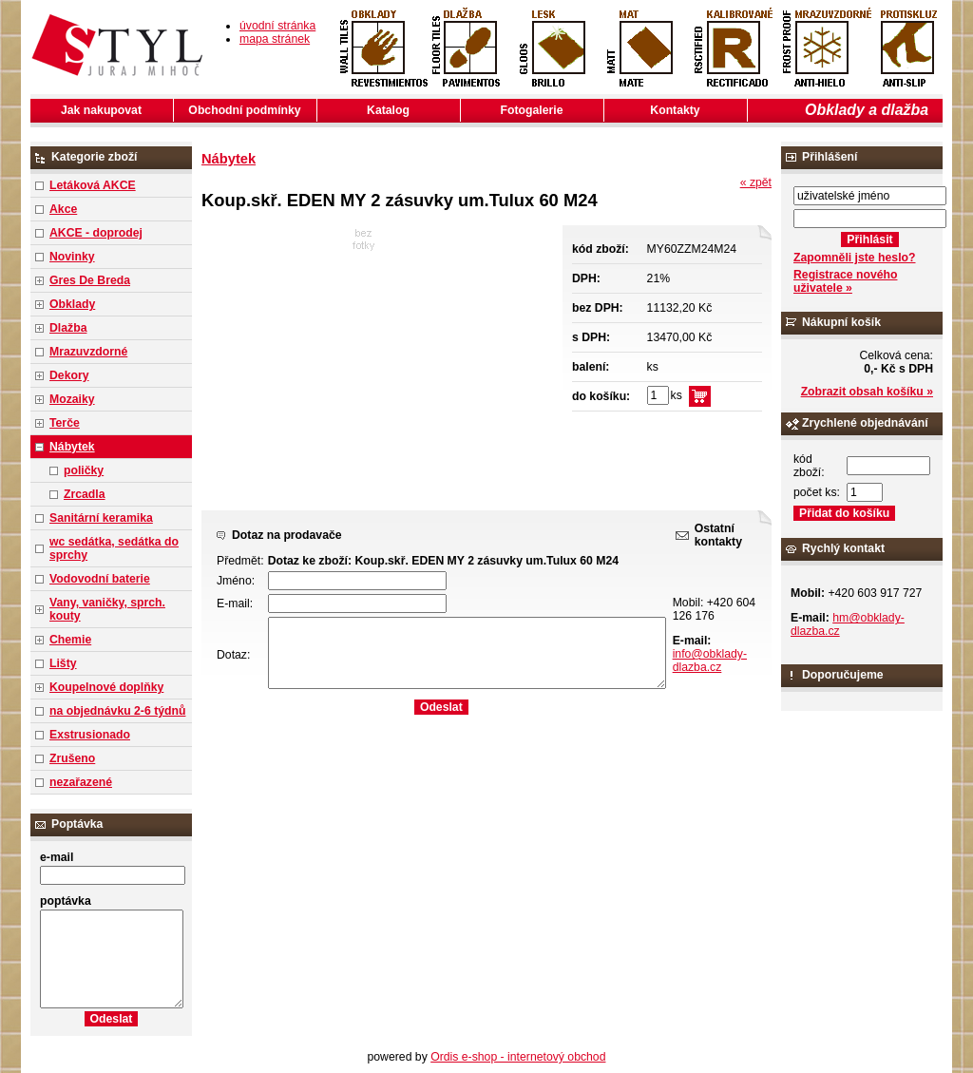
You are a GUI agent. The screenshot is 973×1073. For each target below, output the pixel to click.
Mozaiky (72, 399)
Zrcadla (84, 494)
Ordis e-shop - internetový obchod (517, 1056)
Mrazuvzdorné (88, 351)
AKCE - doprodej (96, 233)
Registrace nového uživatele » (845, 281)
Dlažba (67, 328)
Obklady (72, 304)
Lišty (63, 663)
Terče (64, 423)
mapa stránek (274, 39)
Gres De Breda (89, 280)
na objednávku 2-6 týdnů (117, 711)
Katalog (388, 110)
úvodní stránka (277, 25)
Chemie (70, 639)
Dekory (68, 375)
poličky (84, 470)
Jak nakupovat (101, 110)
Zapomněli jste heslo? (854, 257)
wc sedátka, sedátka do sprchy (114, 548)
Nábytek (72, 446)
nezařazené (80, 782)
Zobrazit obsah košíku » (867, 391)
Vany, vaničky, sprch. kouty (107, 609)
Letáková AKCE (92, 185)
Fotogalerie (532, 110)
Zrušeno (72, 758)
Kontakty (674, 110)
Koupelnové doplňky (106, 687)
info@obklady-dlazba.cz (710, 660)
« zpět (756, 182)
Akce (63, 209)
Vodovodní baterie (99, 578)
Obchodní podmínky (244, 110)
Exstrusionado (89, 734)
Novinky (72, 256)
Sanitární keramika (101, 518)
